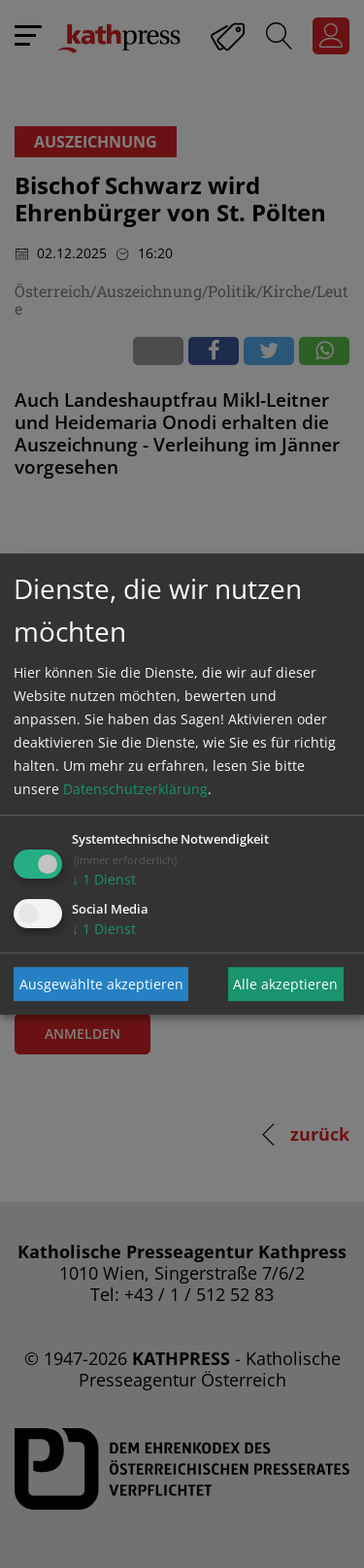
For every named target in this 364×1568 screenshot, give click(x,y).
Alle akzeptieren (285, 984)
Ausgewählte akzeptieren (101, 984)
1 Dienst (104, 879)
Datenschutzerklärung (135, 789)
